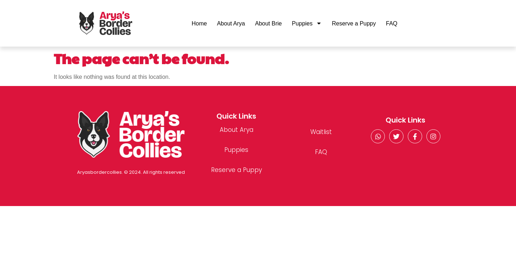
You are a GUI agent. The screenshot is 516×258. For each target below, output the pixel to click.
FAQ (391, 23)
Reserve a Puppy (354, 23)
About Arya (231, 23)
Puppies (307, 23)
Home (199, 23)
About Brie (268, 23)
